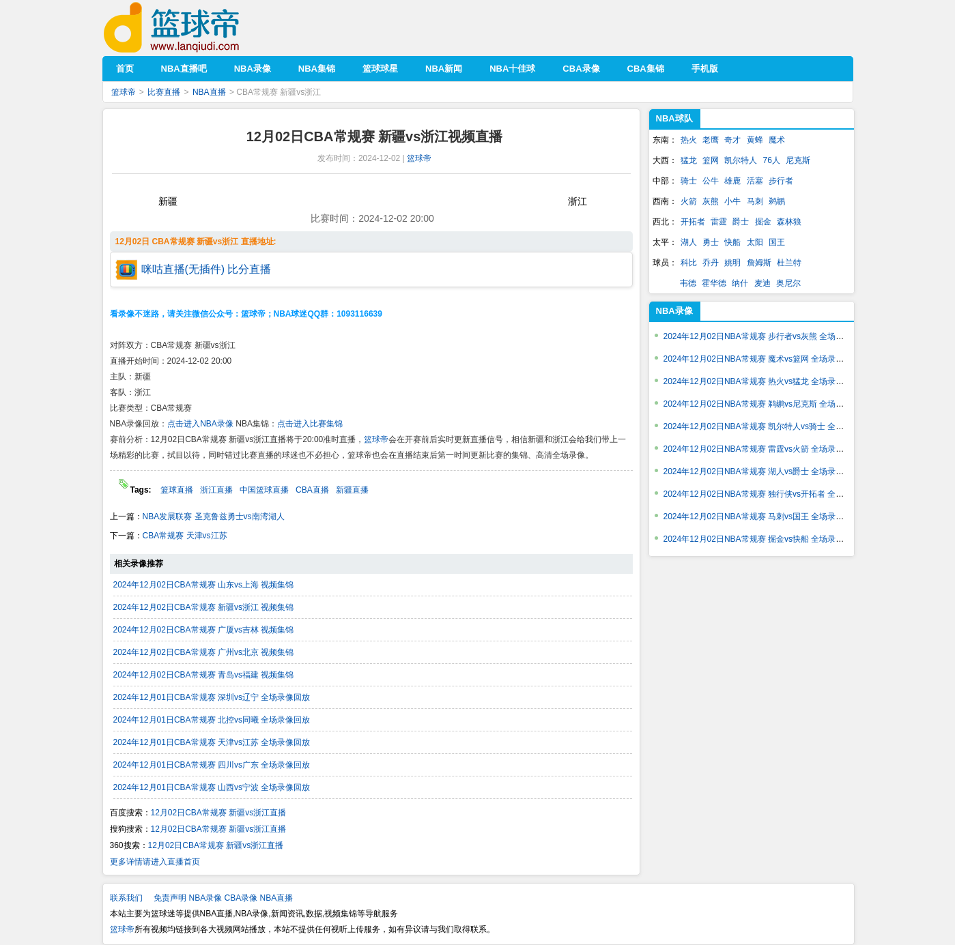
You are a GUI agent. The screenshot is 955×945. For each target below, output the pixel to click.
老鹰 (710, 140)
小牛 (732, 201)
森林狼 (789, 222)
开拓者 (693, 222)
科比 (689, 262)
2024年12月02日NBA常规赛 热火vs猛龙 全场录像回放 (762, 381)
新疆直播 (352, 490)
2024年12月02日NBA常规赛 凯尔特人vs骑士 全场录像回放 (770, 426)
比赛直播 (163, 92)
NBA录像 (674, 311)
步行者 (781, 181)
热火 (689, 140)
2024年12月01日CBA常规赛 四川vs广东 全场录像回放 (212, 765)
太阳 (755, 242)
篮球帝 (192, 28)
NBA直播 (209, 92)
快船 (732, 242)
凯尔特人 (740, 160)
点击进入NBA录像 (200, 423)
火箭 (689, 201)
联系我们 (126, 898)
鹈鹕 (777, 201)
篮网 (710, 160)
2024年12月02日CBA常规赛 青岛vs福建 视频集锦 (203, 675)
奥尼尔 (788, 283)
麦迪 (762, 283)
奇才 (732, 140)
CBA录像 (241, 898)
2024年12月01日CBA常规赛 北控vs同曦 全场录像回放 (212, 720)
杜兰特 (789, 262)
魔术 (777, 140)
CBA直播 (312, 490)
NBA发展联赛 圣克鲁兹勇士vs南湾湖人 (214, 516)
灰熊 (710, 201)
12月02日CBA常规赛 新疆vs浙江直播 (219, 812)
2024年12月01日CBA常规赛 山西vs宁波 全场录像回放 (212, 787)
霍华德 (714, 283)
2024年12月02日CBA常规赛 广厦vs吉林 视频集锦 (203, 630)
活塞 (755, 181)
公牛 (710, 181)
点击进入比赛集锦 (310, 423)
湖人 (689, 242)
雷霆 (719, 222)
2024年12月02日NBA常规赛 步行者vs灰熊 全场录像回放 (766, 336)
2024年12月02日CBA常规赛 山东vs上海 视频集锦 (203, 585)
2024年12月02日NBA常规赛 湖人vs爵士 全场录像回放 (762, 471)
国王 (777, 242)
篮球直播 (176, 490)
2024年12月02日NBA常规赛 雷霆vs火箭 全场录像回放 (762, 449)
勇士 (710, 242)
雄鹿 (732, 181)
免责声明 (170, 898)
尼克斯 (798, 160)
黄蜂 (755, 140)
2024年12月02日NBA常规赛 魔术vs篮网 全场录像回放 (762, 359)
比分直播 (249, 269)
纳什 (740, 283)
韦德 (688, 283)
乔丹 (710, 262)
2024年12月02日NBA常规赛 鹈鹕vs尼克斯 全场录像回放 (766, 404)
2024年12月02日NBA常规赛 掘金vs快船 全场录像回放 (762, 539)
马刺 (755, 201)
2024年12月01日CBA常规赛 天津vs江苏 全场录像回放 (212, 742)
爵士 (740, 222)
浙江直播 (216, 490)
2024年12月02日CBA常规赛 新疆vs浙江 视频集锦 (203, 607)
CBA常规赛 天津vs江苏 (185, 535)
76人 (771, 160)
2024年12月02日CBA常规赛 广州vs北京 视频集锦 (203, 652)
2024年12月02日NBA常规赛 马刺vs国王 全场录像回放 (762, 516)
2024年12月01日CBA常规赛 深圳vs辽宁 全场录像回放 (212, 697)
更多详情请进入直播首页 (155, 862)
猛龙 (689, 160)
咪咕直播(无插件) (183, 269)
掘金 (763, 222)
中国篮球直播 (264, 490)
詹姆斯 (759, 262)
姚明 (732, 262)
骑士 (689, 181)
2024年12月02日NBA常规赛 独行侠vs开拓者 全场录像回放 (770, 494)
